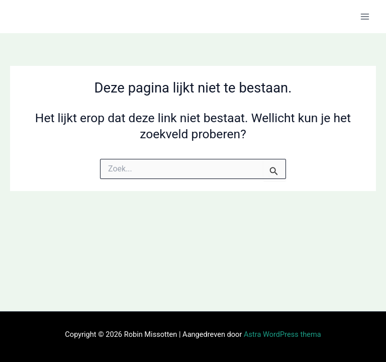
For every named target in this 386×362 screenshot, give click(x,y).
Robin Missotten (60, 16)
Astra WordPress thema (282, 334)
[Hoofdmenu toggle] (364, 17)
